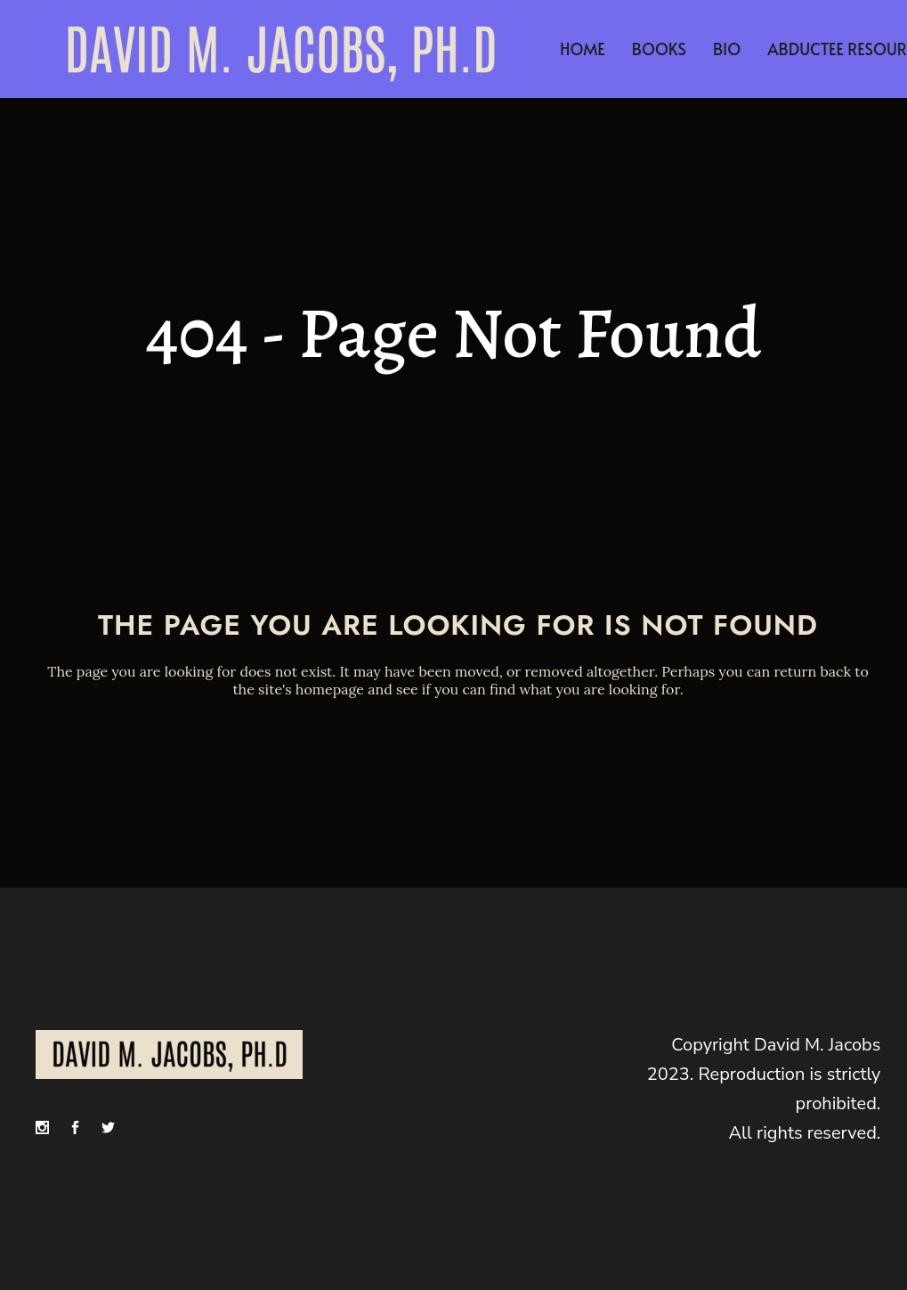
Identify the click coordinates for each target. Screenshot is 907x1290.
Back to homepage (458, 762)
